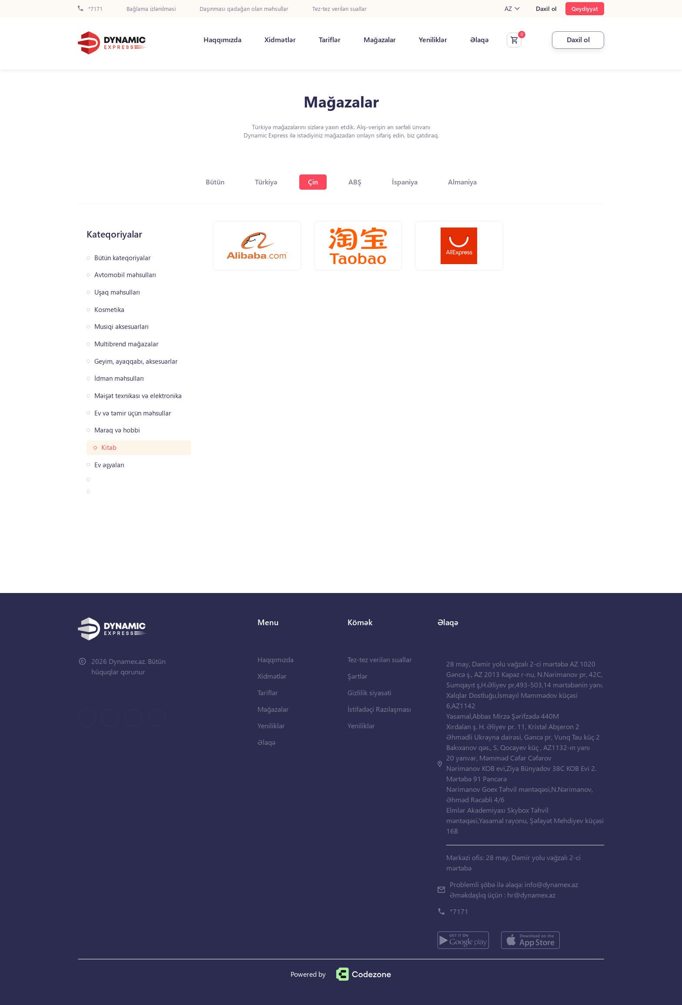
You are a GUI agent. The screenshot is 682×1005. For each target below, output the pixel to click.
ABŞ (354, 181)
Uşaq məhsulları (117, 292)
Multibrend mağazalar (126, 344)
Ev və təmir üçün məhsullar (132, 413)
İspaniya (405, 181)
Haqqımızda (222, 40)
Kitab (109, 447)
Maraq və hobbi (117, 430)
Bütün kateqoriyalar (122, 258)
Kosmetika (109, 309)
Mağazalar (380, 40)
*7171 (90, 9)
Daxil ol (546, 8)
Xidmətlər (280, 40)
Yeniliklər (433, 40)
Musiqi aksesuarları (121, 326)
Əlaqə (479, 40)
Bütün (215, 181)
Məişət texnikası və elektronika (138, 396)
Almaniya (462, 181)
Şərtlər (358, 675)
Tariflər (330, 40)
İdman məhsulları (119, 378)
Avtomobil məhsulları (125, 275)
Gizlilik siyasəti (369, 692)
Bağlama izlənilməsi (151, 9)
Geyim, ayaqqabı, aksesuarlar (135, 361)
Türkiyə (266, 181)
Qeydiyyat (585, 8)
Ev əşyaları (109, 465)
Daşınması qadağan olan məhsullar (244, 9)
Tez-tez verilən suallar (339, 9)
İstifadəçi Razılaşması (379, 709)
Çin (313, 181)
